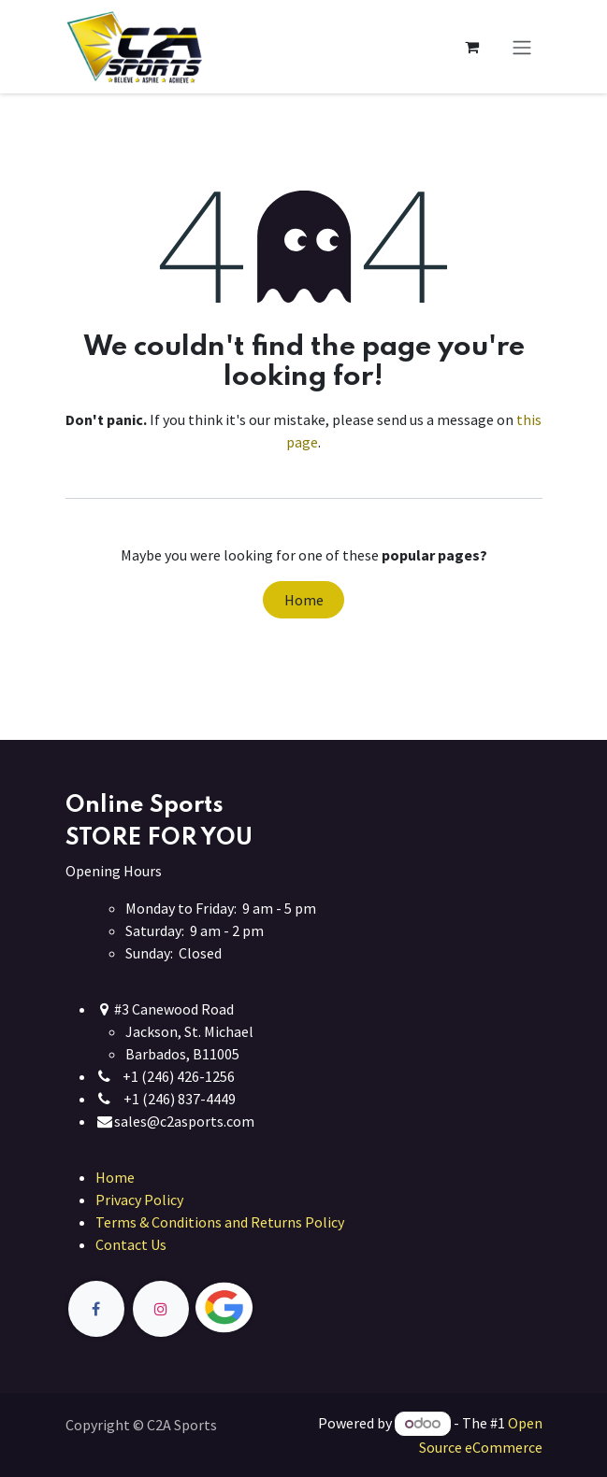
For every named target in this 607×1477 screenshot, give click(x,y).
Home (304, 599)
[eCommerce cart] (472, 46)
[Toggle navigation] (521, 46)
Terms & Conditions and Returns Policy (219, 1222)
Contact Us (130, 1244)
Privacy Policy (139, 1199)
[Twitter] (267, 1308)
